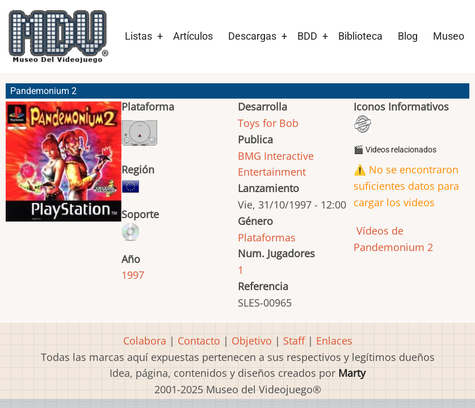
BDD (307, 36)
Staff (294, 340)
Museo (448, 36)
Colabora (144, 340)
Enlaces (334, 340)
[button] (63, 166)
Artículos (193, 36)
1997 (132, 275)
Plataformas (267, 237)
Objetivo (252, 340)
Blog (408, 36)
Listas (138, 36)
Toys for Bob (268, 123)
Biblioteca (360, 36)
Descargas (252, 36)
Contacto (199, 340)
